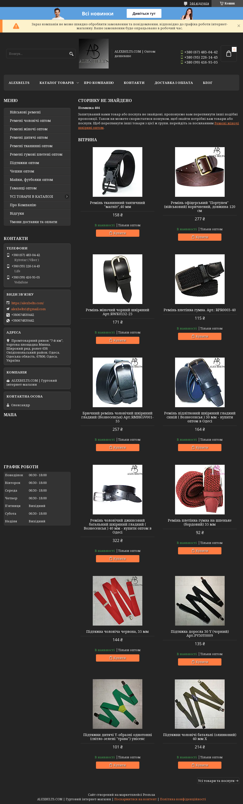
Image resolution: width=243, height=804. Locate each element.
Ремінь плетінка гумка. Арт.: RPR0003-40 (200, 310)
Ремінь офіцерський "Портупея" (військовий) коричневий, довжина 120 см (199, 207)
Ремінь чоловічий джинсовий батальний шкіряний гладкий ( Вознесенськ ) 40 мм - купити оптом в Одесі (118, 526)
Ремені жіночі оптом (29, 129)
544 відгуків (199, 3)
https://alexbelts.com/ (27, 303)
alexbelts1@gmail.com (28, 309)
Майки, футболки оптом (31, 179)
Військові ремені (25, 112)
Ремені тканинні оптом (31, 146)
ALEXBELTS (19, 82)
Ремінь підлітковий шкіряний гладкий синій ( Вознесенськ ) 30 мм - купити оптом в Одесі (200, 417)
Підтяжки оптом (24, 163)
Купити (120, 233)
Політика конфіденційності (183, 799)
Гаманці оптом (23, 188)
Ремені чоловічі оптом (30, 120)
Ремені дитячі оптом (29, 137)
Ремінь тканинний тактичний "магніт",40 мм (117, 205)
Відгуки (17, 213)
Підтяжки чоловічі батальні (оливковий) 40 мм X (199, 737)
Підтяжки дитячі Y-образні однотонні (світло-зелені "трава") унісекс (117, 737)
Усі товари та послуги (216, 780)
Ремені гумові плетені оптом (36, 154)
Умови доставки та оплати (33, 222)
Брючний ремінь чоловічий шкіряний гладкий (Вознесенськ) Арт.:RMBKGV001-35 (117, 417)
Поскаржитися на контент (135, 799)
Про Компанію (99, 82)
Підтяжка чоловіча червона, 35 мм (117, 632)
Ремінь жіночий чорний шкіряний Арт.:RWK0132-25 (117, 312)
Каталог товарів (56, 82)
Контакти (134, 82)
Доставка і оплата (173, 82)
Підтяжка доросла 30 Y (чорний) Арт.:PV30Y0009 (200, 633)
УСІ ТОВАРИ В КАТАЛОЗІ (31, 196)
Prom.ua (149, 795)
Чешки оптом (22, 171)
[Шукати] (71, 54)
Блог (208, 82)
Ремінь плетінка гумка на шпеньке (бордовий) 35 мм (200, 522)
